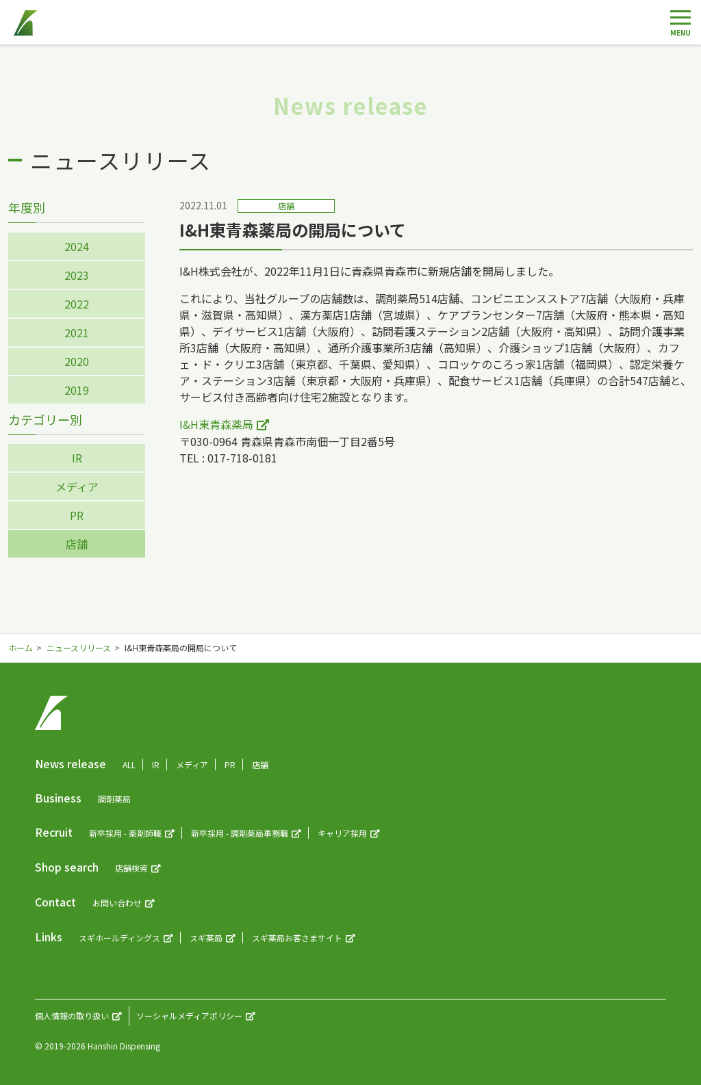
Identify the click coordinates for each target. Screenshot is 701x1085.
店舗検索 (131, 868)
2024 (76, 246)
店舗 (77, 544)
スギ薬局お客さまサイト (297, 937)
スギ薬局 (206, 937)
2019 (76, 390)
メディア (77, 486)
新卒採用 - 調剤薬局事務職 (239, 833)
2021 (76, 332)
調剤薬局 (114, 799)
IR (77, 457)
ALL (129, 764)
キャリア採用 (342, 833)
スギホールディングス (119, 937)
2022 (76, 304)
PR (77, 515)
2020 (76, 361)
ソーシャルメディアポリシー (189, 1015)
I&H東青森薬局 (216, 424)
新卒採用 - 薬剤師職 (125, 833)
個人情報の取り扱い (72, 1015)
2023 (76, 275)
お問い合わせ (117, 902)
